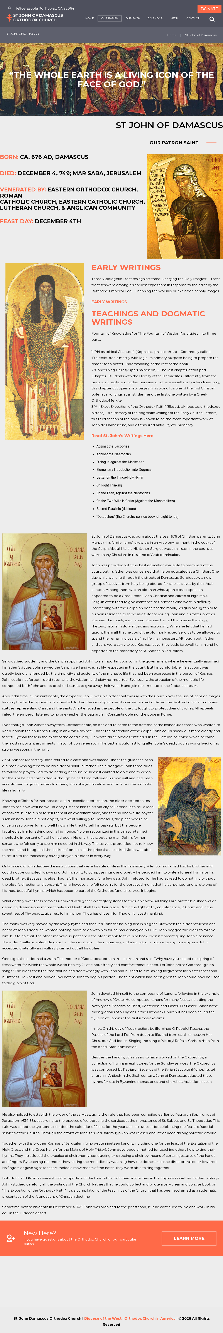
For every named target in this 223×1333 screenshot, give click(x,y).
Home (171, 35)
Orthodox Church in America (150, 1319)
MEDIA (173, 18)
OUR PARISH (108, 18)
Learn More (187, 1239)
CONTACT (191, 18)
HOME (88, 18)
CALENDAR (154, 18)
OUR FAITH (131, 18)
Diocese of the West (102, 1319)
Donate (209, 9)
